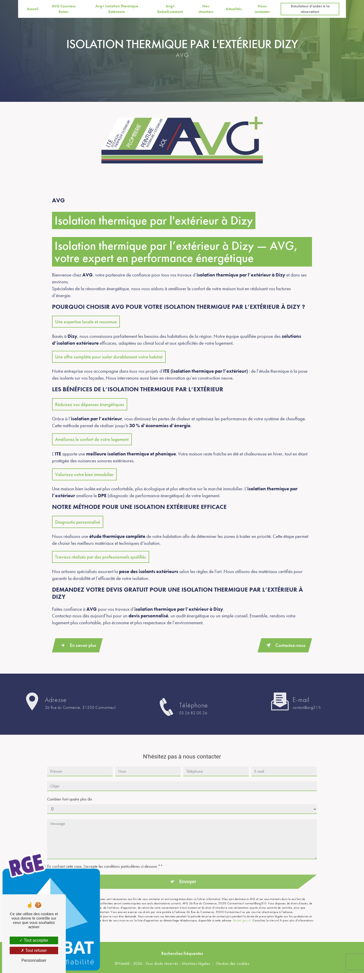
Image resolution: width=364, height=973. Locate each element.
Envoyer (188, 870)
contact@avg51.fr (307, 696)
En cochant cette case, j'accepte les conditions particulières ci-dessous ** (105, 855)
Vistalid (123, 963)
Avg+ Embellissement (170, 9)
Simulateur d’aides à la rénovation (309, 9)
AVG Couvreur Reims (64, 9)
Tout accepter (33, 940)
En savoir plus (77, 645)
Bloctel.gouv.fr (242, 910)
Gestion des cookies (232, 963)
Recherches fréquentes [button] (182, 953)
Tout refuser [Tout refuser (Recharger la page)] (34, 950)
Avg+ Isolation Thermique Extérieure (116, 9)
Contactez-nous (284, 645)
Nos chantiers (206, 9)
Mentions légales (196, 963)
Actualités (233, 8)
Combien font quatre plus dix (69, 788)
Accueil (32, 8)
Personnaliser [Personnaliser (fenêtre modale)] (33, 960)
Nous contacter (262, 9)
